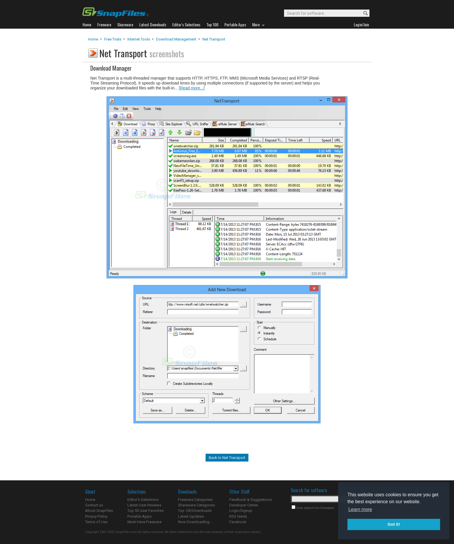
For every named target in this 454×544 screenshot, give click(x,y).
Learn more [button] (360, 509)
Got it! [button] (394, 524)
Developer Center (243, 505)
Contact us (94, 505)
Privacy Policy (96, 516)
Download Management (176, 39)
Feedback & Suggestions (250, 499)
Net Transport (213, 39)
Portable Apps (139, 516)
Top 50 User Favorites (145, 510)
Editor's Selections (142, 499)
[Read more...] (192, 88)
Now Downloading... (195, 522)
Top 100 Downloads (195, 510)
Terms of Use (96, 522)
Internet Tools (138, 39)
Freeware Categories (195, 499)
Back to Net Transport (227, 457)
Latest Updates (191, 516)
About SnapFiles (99, 510)
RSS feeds (238, 516)
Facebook (237, 522)
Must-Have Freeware (144, 522)
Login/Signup (240, 510)
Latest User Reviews (144, 505)
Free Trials (112, 39)
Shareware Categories (196, 505)
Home (93, 39)
